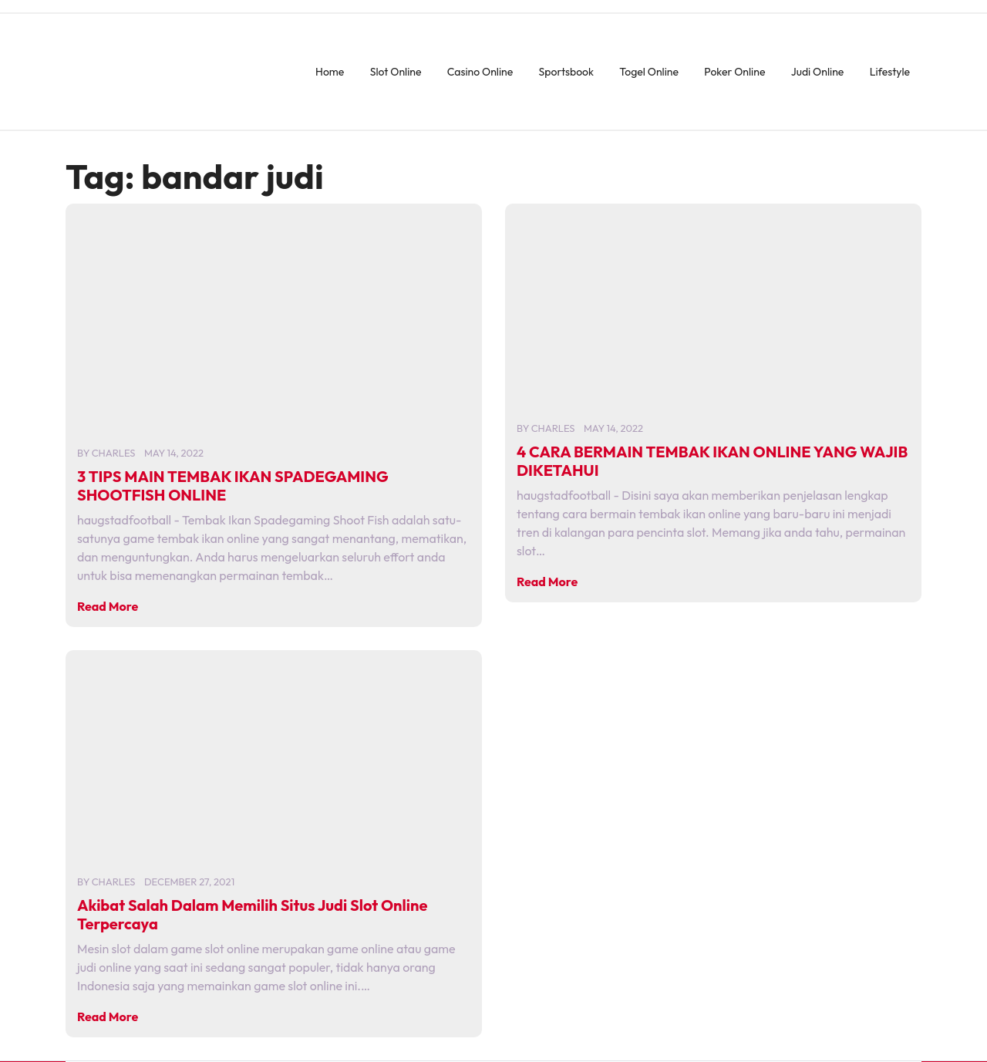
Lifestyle (890, 72)
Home (329, 72)
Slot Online (396, 72)
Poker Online (734, 72)
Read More (107, 606)
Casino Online (480, 72)
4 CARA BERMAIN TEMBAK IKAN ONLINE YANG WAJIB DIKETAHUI (712, 461)
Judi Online (817, 72)
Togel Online (649, 72)
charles (114, 453)
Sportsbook (566, 72)
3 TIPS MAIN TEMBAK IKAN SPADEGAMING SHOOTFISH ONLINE (233, 485)
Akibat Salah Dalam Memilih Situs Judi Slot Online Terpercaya (252, 914)
